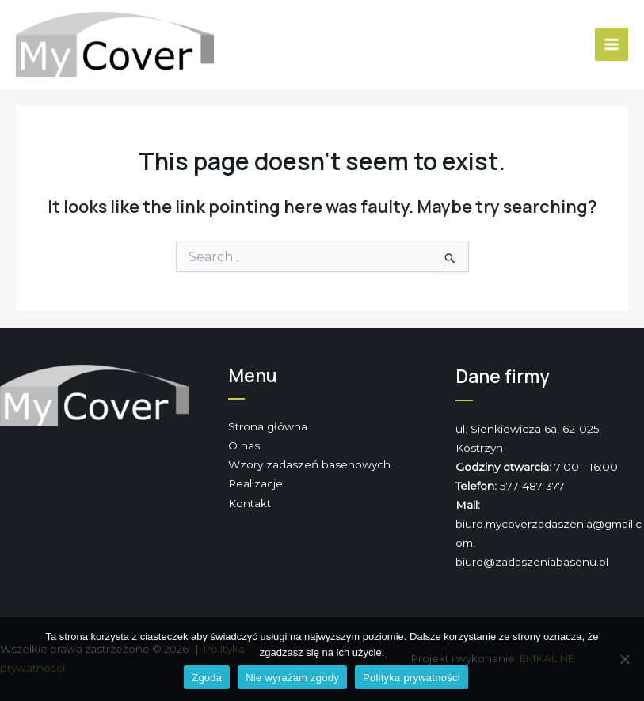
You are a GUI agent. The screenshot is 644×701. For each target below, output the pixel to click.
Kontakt (249, 503)
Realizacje (255, 483)
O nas (244, 445)
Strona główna (267, 426)
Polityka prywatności (411, 678)
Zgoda (207, 678)
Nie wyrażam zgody (292, 678)
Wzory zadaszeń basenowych (309, 464)
